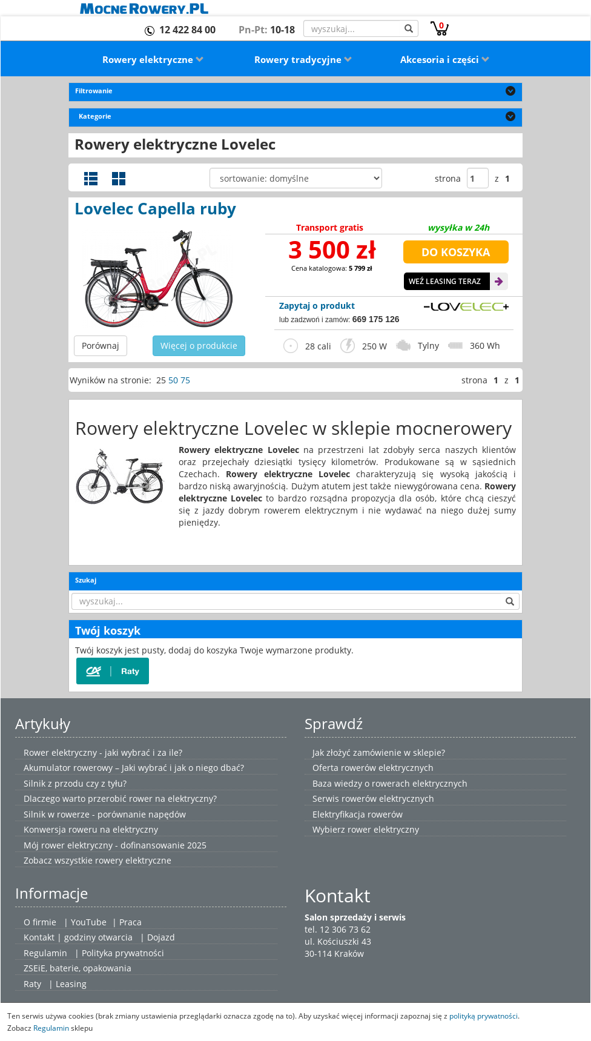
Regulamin (45, 953)
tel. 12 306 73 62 (338, 929)
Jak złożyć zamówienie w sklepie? (378, 752)
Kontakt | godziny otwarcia (78, 937)
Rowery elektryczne (153, 59)
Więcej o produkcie (198, 345)
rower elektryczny (383, 829)
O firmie (40, 922)
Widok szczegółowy (91, 179)
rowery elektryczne (133, 860)
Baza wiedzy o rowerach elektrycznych (389, 783)
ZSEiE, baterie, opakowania (77, 968)
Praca (130, 922)
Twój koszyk (107, 630)
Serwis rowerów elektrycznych (373, 798)
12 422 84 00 (187, 29)
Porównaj (100, 345)
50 (173, 380)
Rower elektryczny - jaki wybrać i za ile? (103, 752)
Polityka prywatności (123, 953)
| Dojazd (157, 937)
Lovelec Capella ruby (155, 208)
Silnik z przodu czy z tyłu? (75, 783)
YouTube (89, 922)
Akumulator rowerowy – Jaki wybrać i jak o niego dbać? (134, 767)
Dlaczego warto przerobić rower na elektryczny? (120, 798)
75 (185, 380)
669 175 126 (376, 319)
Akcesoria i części (445, 59)
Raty (32, 984)
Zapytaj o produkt (317, 305)
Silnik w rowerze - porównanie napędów (105, 814)
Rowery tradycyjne (303, 59)
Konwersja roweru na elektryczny (91, 829)
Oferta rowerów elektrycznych (373, 767)
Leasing (71, 984)
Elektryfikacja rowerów (357, 814)
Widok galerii (119, 179)
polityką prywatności (483, 1015)
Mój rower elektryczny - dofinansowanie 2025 (115, 845)
